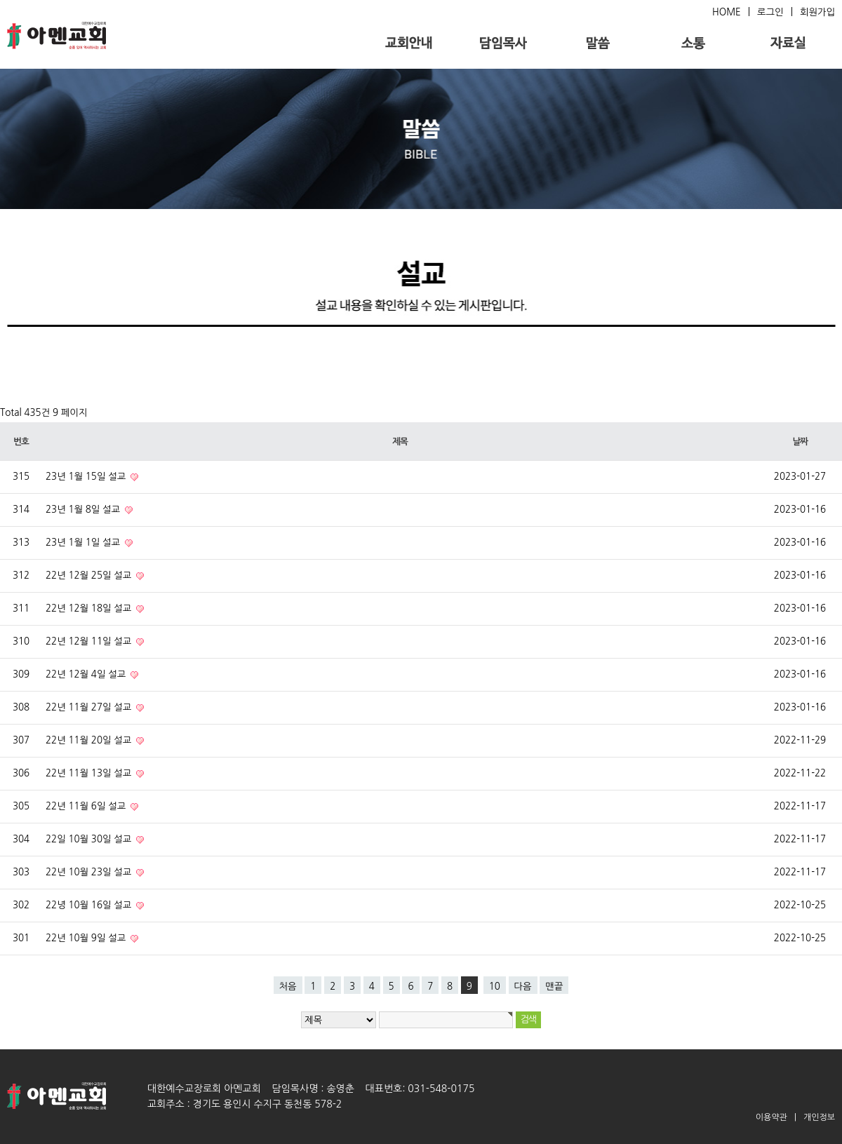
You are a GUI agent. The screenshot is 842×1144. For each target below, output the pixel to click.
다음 (523, 986)
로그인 (770, 12)
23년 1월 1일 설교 (84, 542)
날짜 (799, 441)
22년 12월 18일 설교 (90, 608)
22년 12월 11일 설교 (90, 641)
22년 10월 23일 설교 (90, 872)
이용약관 (771, 1117)
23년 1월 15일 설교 (87, 476)
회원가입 (817, 12)
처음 (288, 986)
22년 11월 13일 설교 (90, 773)
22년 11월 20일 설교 (90, 740)
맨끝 (554, 986)
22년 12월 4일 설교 (87, 674)
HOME (726, 12)
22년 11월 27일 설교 (90, 707)
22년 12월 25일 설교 (90, 575)
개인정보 (819, 1117)
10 (494, 986)
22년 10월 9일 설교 (87, 938)
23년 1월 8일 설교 (84, 509)
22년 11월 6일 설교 (87, 806)
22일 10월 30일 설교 (90, 839)
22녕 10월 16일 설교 (90, 905)
